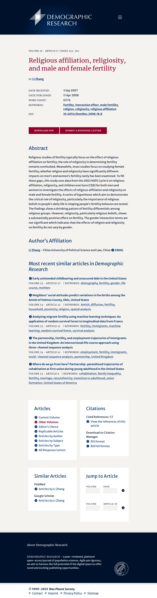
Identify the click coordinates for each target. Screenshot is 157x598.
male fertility (109, 105)
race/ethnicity (63, 378)
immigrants (100, 326)
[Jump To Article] (123, 490)
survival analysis (84, 330)
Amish (85, 304)
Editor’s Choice (48, 426)
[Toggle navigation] (120, 17)
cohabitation (87, 373)
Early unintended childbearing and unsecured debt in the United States (80, 278)
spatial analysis (81, 309)
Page (106, 486)
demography (89, 283)
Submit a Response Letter (83, 130)
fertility (68, 105)
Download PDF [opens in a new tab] (44, 130)
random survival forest (56, 330)
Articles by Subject (51, 440)
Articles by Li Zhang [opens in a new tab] (51, 489)
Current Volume (49, 417)
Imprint (53, 593)
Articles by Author (51, 436)
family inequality (109, 373)
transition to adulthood (89, 378)
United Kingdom (102, 356)
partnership (82, 356)
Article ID (110, 504)
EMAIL (119, 250)
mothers (44, 287)
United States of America (60, 383)
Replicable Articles (51, 431)
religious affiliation (103, 109)
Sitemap (93, 593)
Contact (37, 593)
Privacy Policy (73, 593)
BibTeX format (100, 446)
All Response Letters (52, 450)
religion (68, 109)
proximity (50, 309)
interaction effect (87, 105)
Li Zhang (38, 79)
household (36, 309)
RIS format (98, 441)
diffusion (97, 304)
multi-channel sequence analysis (51, 356)
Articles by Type (49, 445)
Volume (91, 486)
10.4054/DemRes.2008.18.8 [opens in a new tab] (82, 114)
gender (115, 283)
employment (89, 352)
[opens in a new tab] (121, 568)
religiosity (82, 109)
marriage (46, 378)
